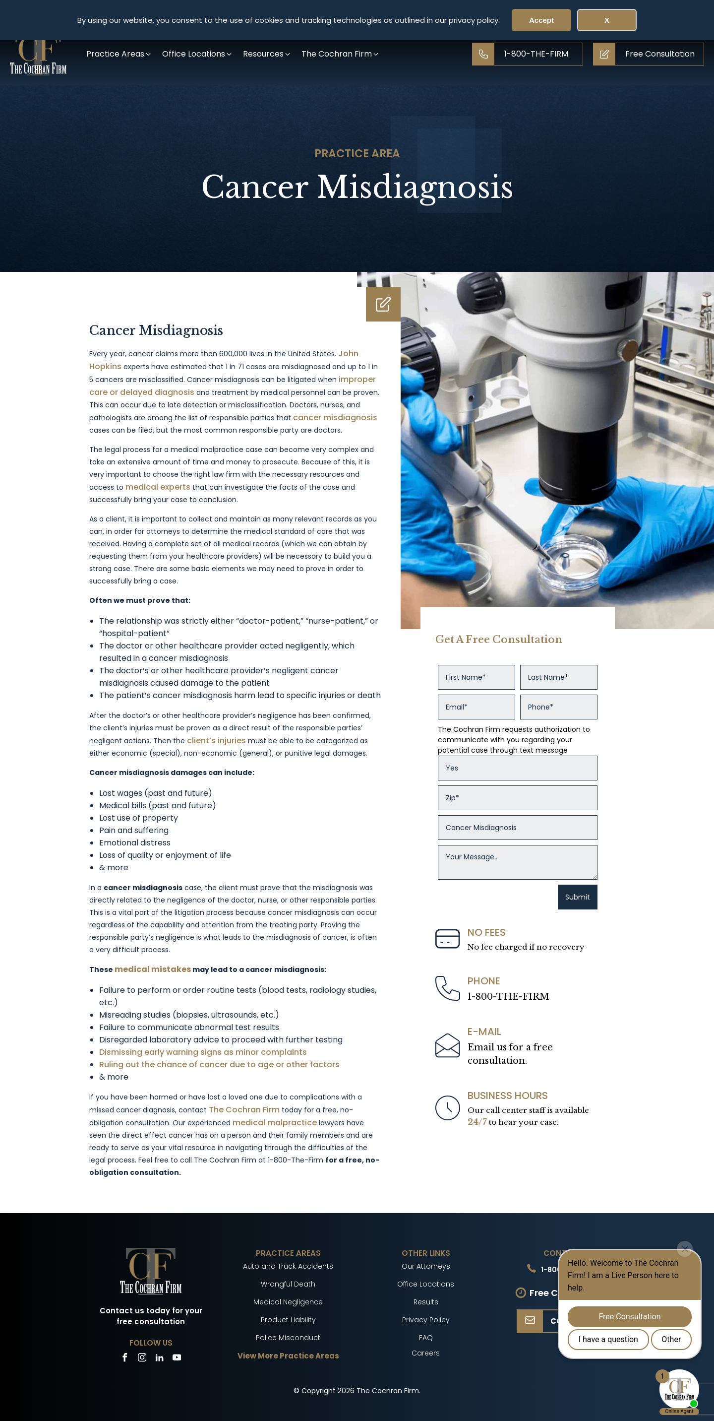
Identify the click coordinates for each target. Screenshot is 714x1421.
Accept (541, 20)
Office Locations (425, 1284)
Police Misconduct (288, 1338)
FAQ (426, 1338)
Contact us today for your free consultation (151, 1316)
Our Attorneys (426, 1266)
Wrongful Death (288, 1284)
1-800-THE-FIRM (508, 996)
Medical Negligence (288, 1302)
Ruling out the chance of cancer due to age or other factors (219, 1064)
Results (426, 1302)
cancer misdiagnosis (335, 417)
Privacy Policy (426, 1320)
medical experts (157, 487)
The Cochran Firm (244, 1109)
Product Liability (288, 1320)
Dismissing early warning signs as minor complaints (203, 1052)
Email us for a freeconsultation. (510, 1054)
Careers (426, 1353)
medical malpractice (275, 1122)
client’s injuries (216, 740)
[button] (119, 54)
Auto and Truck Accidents (288, 1266)
